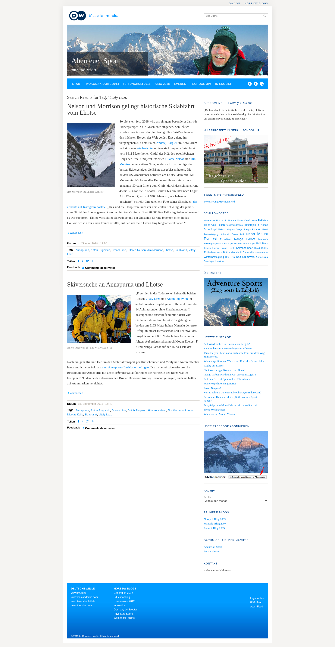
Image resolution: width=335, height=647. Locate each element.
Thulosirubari (261, 252)
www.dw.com (78, 592)
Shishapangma (212, 243)
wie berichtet (145, 148)
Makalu (221, 229)
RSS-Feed (256, 602)
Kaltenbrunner (244, 248)
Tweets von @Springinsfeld (219, 201)
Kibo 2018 (162, 84)
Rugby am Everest (214, 365)
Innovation (119, 605)
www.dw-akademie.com (84, 597)
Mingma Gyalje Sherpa (239, 229)
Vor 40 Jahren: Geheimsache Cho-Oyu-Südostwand (232, 392)
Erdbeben (210, 252)
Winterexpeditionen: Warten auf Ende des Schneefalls (234, 361)
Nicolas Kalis (75, 414)
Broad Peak (228, 248)
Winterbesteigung (214, 257)
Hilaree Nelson (174, 159)
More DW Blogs (256, 3)
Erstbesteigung (211, 234)
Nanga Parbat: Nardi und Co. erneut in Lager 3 (230, 374)
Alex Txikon (218, 224)
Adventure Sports (124, 613)
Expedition (225, 239)
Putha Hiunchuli (232, 252)
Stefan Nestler (212, 551)
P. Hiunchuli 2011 (136, 84)
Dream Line (119, 250)
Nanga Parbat (244, 239)
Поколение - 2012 (124, 601)
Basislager (209, 261)
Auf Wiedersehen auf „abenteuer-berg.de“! (227, 344)
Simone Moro (235, 220)
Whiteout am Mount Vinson (219, 414)
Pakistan (263, 220)
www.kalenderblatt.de (83, 601)
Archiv (208, 497)
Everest (181, 84)
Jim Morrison (155, 250)
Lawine (219, 261)
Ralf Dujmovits (245, 257)
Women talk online (124, 617)
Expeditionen (234, 243)
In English (223, 84)
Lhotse (169, 250)
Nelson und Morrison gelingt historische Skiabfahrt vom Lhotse (131, 109)
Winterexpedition (212, 220)
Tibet (207, 224)
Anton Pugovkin (100, 250)
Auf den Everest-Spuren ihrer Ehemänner (227, 379)
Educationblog (122, 597)
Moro (219, 252)
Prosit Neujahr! (212, 388)
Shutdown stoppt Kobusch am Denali (224, 370)
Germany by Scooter (125, 609)
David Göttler (261, 248)
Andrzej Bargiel (166, 143)
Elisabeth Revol (260, 229)
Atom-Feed (256, 606)
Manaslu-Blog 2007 (215, 523)
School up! (201, 84)
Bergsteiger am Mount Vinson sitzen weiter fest (230, 405)
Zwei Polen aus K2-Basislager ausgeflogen (228, 348)
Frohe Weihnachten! (215, 409)
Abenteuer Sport (95, 61)
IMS (242, 234)
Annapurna (82, 250)
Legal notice (257, 598)
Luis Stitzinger (248, 243)
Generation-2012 (123, 592)
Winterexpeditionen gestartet (220, 383)
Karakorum (250, 220)
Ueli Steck (262, 243)
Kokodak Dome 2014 (102, 84)
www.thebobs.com (81, 605)
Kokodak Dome (229, 234)
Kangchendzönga (234, 225)
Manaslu (263, 239)
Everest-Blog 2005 (214, 528)
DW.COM (234, 3)
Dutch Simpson (137, 410)
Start (77, 84)
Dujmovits (248, 252)
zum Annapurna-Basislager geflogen (125, 367)
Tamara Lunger (211, 248)
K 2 (224, 220)
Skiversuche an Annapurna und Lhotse (115, 284)
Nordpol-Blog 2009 (215, 519)
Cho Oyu (230, 257)
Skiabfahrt (181, 250)
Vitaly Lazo (152, 298)
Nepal (250, 234)
